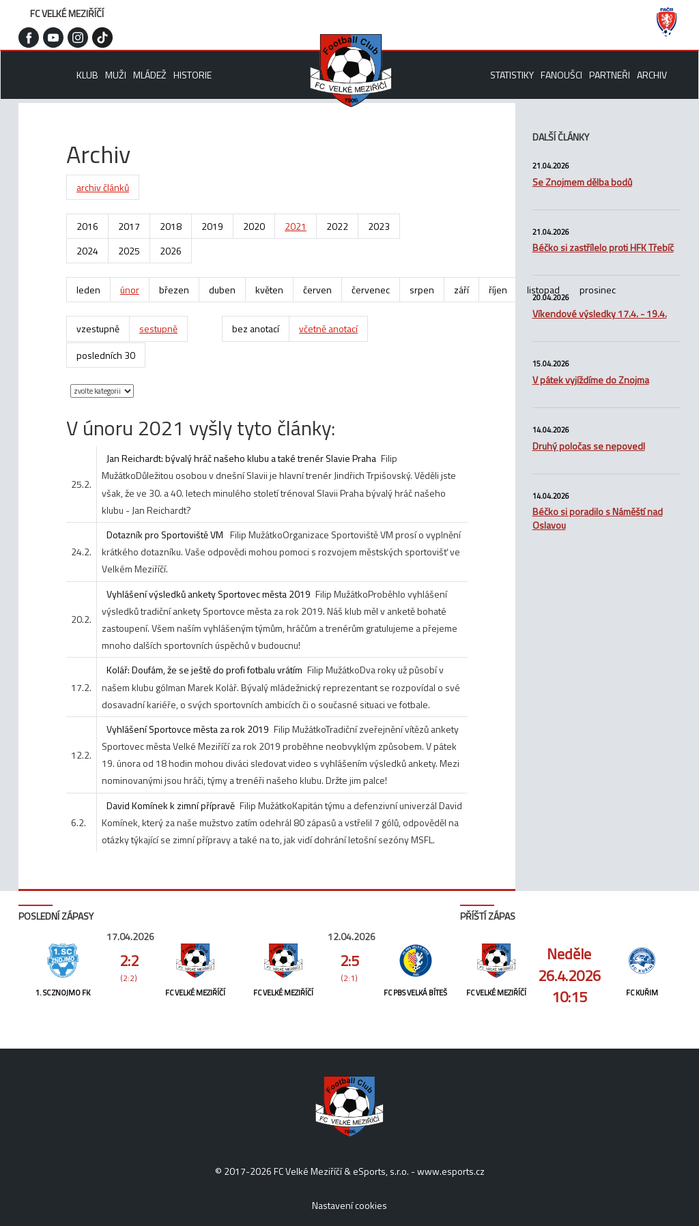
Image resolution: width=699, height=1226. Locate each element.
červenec (371, 289)
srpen (422, 289)
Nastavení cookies (349, 1205)
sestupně (158, 328)
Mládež (150, 75)
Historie (192, 75)
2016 (87, 226)
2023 (379, 226)
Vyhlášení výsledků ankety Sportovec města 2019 (208, 594)
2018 (171, 226)
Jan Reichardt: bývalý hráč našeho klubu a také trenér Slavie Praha (241, 458)
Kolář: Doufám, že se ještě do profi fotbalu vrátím (204, 669)
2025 (129, 251)
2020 (254, 226)
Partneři (609, 75)
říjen (498, 289)
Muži (115, 75)
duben (222, 289)
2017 (129, 226)
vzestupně (97, 328)
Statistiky (512, 75)
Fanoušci (561, 75)
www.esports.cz (451, 1171)
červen (317, 289)
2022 (337, 226)
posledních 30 (105, 355)
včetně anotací (328, 328)
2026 (171, 251)
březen (174, 289)
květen (269, 289)
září (461, 289)
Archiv (652, 75)
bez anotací (255, 328)
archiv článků (102, 187)
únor (129, 289)
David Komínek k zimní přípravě (170, 805)
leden (88, 289)
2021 (295, 226)
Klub (87, 75)
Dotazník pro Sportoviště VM (165, 534)
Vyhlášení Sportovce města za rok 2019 (187, 729)
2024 (87, 251)
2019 (212, 226)
